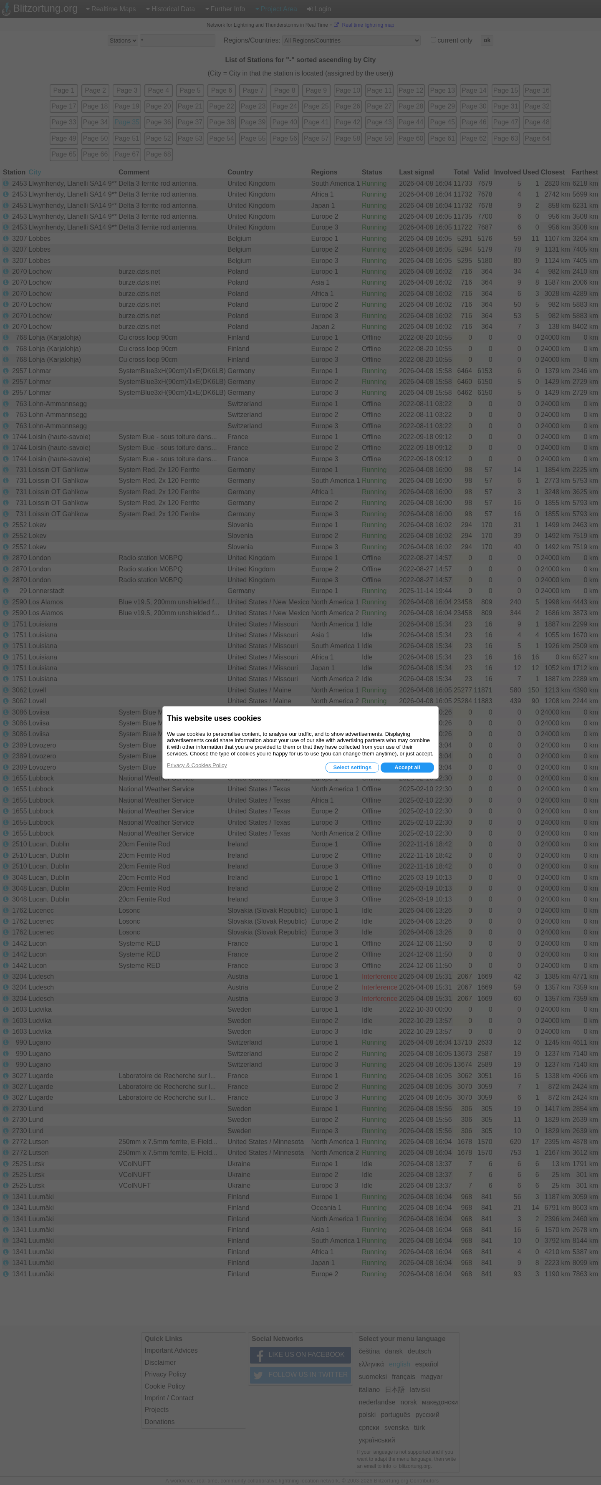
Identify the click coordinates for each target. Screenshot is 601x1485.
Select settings (352, 767)
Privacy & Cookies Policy (197, 765)
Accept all (407, 767)
